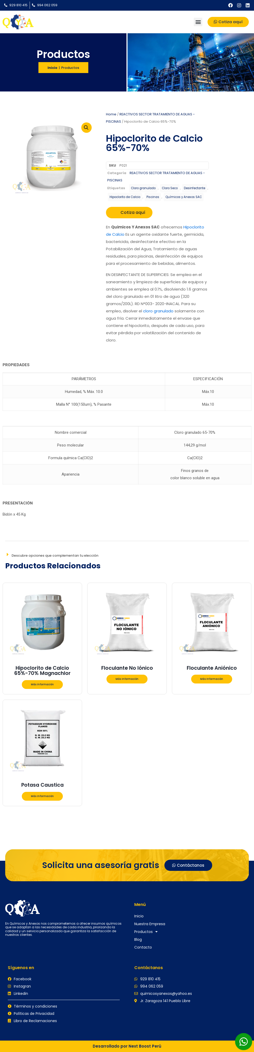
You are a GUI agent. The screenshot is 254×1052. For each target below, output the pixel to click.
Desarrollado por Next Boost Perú (127, 1046)
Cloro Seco (170, 188)
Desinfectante (194, 188)
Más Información (42, 684)
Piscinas (152, 197)
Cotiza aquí (129, 212)
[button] (198, 22)
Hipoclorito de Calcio (125, 197)
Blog (138, 939)
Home (111, 114)
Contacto (143, 947)
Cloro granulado (143, 188)
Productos (146, 932)
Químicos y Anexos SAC (183, 197)
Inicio (52, 67)
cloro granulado (158, 311)
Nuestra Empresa (149, 923)
